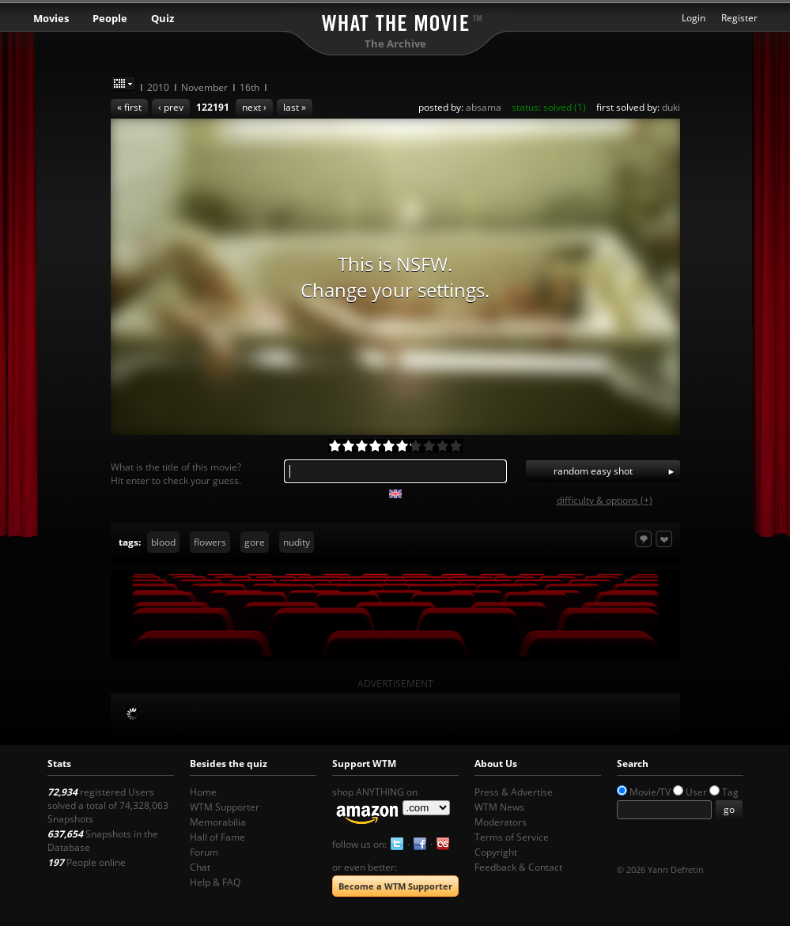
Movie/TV (650, 792)
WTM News (499, 807)
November (204, 87)
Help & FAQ (215, 882)
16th (249, 87)
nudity (296, 542)
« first (129, 107)
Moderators (500, 822)
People (110, 18)
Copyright (495, 852)
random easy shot (593, 471)
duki (671, 107)
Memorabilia (218, 822)
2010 (158, 87)
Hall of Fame (217, 837)
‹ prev (170, 107)
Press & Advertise (513, 792)
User (696, 792)
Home (203, 792)
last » (294, 107)
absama (483, 107)
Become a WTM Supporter (395, 886)
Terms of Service (511, 837)
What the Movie (395, 20)
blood (163, 542)
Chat (200, 867)
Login (693, 18)
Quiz (162, 18)
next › (254, 107)
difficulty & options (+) (604, 500)
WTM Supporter (224, 807)
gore (254, 542)
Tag (730, 792)
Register (739, 18)
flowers (210, 542)
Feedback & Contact (518, 867)
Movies (51, 18)
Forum (204, 852)
